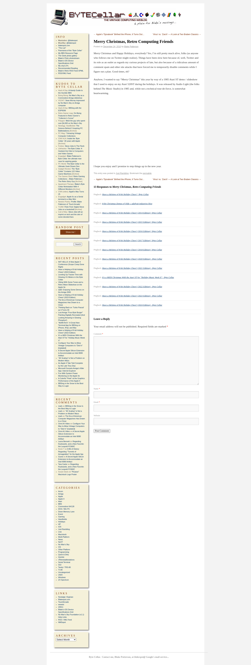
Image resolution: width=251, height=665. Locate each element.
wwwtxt (61, 604)
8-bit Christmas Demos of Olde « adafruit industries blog (127, 203)
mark (60, 406)
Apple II (61, 499)
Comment (98, 334)
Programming (63, 552)
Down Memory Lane (66, 512)
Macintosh (62, 534)
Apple (60, 496)
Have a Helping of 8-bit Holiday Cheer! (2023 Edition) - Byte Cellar (132, 296)
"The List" (62, 48)
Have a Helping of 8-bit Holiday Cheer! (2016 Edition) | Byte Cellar (132, 231)
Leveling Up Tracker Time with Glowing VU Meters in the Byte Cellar (70, 277)
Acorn (60, 491)
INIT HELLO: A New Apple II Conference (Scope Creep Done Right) (71, 264)
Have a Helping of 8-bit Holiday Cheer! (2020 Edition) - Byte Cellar (132, 259)
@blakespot (73, 40)
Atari (60, 501)
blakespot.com (64, 45)
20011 (60, 607)
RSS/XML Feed (64, 73)
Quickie (61, 557)
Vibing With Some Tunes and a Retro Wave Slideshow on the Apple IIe (70, 284)
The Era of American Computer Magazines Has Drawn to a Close (70, 302)
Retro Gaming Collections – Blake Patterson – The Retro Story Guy (71, 178)
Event (60, 514)
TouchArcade (63, 602)
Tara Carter (62, 464)
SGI (59, 565)
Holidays (61, 522)
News (60, 539)
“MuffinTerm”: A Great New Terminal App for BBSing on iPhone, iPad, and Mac (69, 325)
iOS (59, 527)
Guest (60, 457)
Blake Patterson (131, 46)
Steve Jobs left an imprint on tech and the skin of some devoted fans (70, 214)
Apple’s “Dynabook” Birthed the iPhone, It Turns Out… (119, 34)
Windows (62, 577)
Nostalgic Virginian (65, 597)
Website (97, 415)
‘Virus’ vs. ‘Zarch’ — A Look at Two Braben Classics (177, 34)
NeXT (60, 542)
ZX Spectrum (63, 580)
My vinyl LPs (63, 66)
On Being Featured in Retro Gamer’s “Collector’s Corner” (69, 115)
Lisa (60, 532)
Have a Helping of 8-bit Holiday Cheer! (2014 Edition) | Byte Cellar (132, 213)
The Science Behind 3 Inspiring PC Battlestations (70, 128)
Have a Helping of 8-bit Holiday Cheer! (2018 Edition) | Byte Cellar (132, 249)
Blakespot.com (64, 599)
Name (97, 389)
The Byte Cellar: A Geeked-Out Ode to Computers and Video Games (70, 151)
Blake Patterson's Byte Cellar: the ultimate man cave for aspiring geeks (70, 158)
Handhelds (62, 519)
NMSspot (62, 622)
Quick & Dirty (63, 555)
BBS (60, 504)
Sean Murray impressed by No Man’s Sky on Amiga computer (71, 102)
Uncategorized (64, 572)
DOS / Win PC (64, 509)
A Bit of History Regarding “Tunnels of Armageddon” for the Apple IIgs (70, 451)
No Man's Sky (63, 544)
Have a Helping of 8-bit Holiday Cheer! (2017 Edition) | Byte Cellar (132, 240)
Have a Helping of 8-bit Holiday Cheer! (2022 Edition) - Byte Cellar (132, 286)
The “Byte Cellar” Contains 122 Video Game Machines (69, 171)
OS (59, 547)
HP (59, 524)
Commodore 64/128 (66, 506)
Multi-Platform (63, 537)
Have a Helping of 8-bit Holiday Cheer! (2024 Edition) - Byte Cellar (132, 305)
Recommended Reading (68, 68)
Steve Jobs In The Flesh (74, 146)
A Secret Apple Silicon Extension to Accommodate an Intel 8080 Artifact (71, 353)
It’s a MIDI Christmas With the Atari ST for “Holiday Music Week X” (71, 337)
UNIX (60, 575)
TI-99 (60, 570)
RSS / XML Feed (65, 620)
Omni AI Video (64, 424)
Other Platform (64, 549)
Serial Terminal (64, 562)
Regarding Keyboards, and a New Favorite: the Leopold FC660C (71, 443)
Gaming (61, 517)
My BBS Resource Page (68, 53)
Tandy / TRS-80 (64, 567)
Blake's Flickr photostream (68, 58)
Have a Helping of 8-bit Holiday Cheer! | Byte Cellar (125, 194)
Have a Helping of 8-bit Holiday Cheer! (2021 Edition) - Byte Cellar (132, 268)
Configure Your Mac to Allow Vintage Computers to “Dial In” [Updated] (70, 345)
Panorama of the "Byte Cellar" (70, 50)
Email (97, 402)
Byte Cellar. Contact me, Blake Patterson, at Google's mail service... (129, 657)
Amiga (60, 494)
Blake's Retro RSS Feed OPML (70, 71)
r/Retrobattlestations (66, 560)
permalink (147, 173)
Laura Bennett (64, 441)
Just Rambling (122, 173)
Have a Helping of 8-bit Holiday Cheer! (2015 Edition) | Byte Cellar (132, 222)
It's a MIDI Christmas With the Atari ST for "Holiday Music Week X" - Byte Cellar (138, 277)
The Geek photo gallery (67, 56)
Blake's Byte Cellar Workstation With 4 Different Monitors (71, 186)
